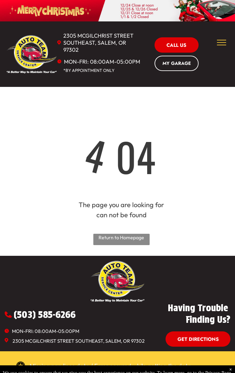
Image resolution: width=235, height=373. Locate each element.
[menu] (221, 42)
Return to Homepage (121, 237)
